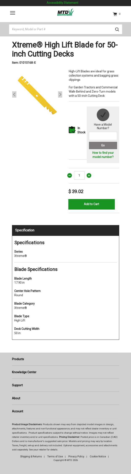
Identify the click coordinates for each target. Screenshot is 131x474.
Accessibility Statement (62, 2)
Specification (24, 230)
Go (103, 145)
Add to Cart (91, 204)
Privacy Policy (76, 456)
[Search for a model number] (103, 136)
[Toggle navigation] (12, 12)
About (16, 398)
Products (18, 359)
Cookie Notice (98, 456)
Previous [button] (14, 94)
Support (17, 385)
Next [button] (60, 94)
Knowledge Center (24, 372)
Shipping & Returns (31, 456)
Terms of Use (55, 456)
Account (17, 411)
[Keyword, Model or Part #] (65, 29)
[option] (37, 94)
